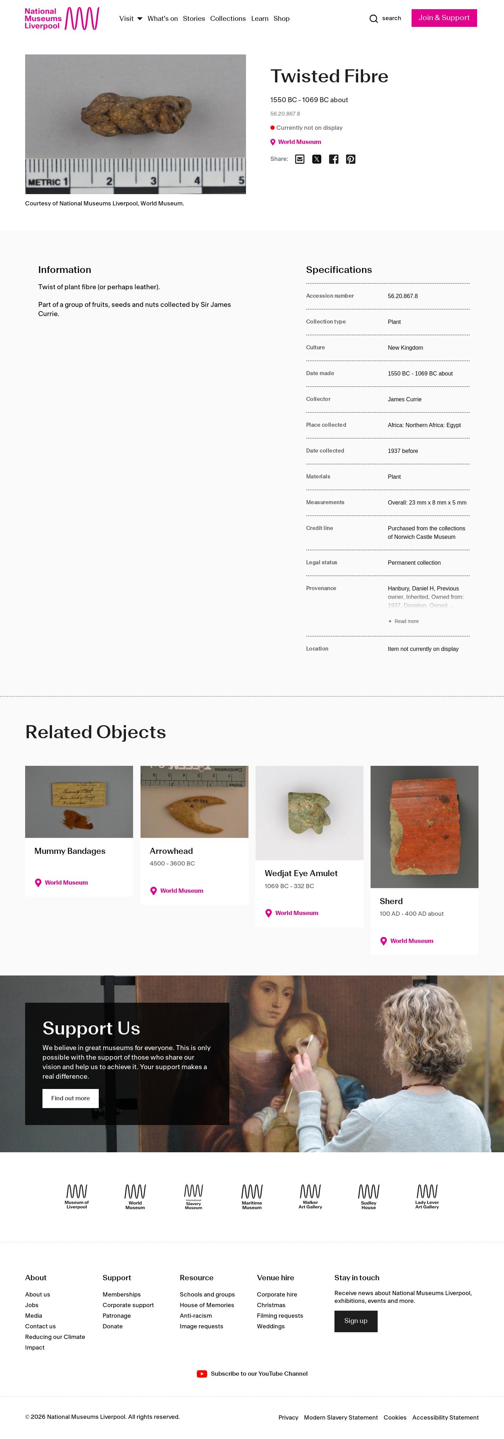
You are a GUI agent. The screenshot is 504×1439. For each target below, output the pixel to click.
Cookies (395, 1418)
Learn (260, 19)
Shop (282, 19)
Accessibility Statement (445, 1418)
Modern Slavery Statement (341, 1418)
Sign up (356, 1321)
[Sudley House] (368, 1196)
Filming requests (280, 1316)
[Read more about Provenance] (429, 606)
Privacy (288, 1418)
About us (37, 1295)
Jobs (32, 1305)
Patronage (117, 1316)
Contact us (40, 1326)
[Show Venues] (140, 19)
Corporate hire (277, 1295)
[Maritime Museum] (252, 1196)
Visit (126, 19)
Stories (194, 19)
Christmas (271, 1305)
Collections (228, 19)
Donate (113, 1326)
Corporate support (128, 1305)
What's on (163, 19)
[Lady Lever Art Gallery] (427, 1196)
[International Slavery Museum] (193, 1196)
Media (33, 1316)
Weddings (271, 1326)
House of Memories (207, 1305)
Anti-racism (196, 1316)
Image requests (201, 1326)
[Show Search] (385, 19)
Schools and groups (207, 1295)
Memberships (122, 1295)
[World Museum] (135, 1196)
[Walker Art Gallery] (310, 1196)
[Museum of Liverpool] (76, 1196)
